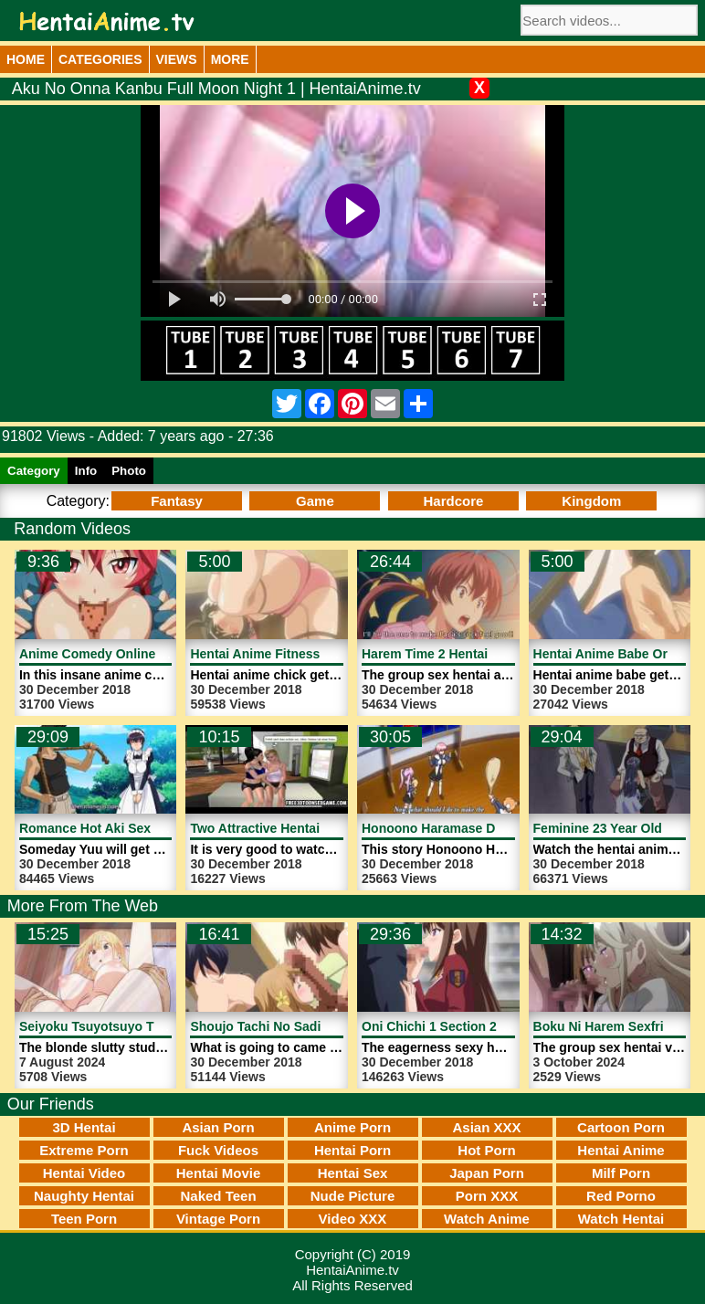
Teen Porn (84, 1218)
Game (315, 501)
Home (25, 59)
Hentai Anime (620, 1150)
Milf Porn (621, 1173)
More (230, 59)
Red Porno (621, 1196)
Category (33, 471)
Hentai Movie (218, 1173)
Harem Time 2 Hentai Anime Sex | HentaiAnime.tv (511, 654)
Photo (128, 471)
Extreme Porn (84, 1150)
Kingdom (591, 501)
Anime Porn (352, 1127)
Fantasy (177, 501)
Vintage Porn (218, 1218)
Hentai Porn (352, 1150)
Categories (100, 59)
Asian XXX (486, 1127)
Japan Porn (486, 1173)
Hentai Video (84, 1173)
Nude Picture (352, 1196)
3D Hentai (83, 1127)
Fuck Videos (218, 1150)
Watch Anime (487, 1218)
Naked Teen (218, 1196)
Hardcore (453, 501)
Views (176, 59)
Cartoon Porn (621, 1127)
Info (86, 471)
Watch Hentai (621, 1218)
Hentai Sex (353, 1173)
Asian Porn (218, 1127)
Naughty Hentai (84, 1196)
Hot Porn (486, 1150)
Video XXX (353, 1218)
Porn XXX (487, 1196)
